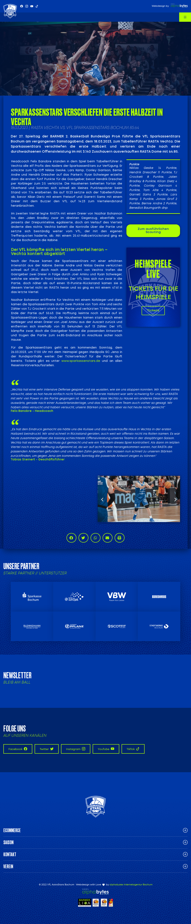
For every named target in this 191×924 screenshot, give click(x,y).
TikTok (133, 749)
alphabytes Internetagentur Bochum (131, 884)
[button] (102, 499)
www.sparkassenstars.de (80, 361)
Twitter (47, 749)
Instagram (75, 749)
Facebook (17, 749)
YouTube (106, 749)
